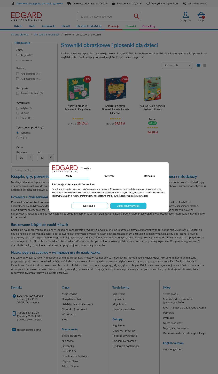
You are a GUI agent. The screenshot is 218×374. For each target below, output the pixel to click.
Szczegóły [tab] (109, 175)
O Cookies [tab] (149, 175)
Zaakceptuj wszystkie (128, 205)
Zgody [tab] (69, 175)
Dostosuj (89, 205)
